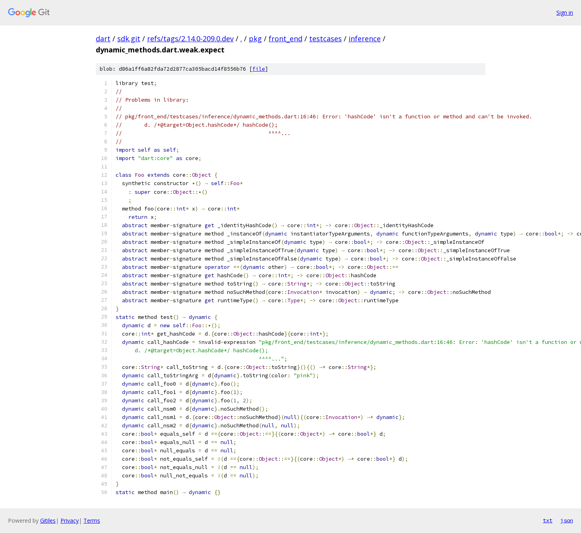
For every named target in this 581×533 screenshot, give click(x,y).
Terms (91, 520)
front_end (285, 38)
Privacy (69, 520)
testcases (325, 38)
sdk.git (128, 38)
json (566, 520)
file (258, 69)
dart (103, 38)
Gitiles (48, 520)
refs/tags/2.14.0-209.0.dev (190, 38)
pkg (255, 38)
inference (365, 38)
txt (547, 520)
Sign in (564, 12)
